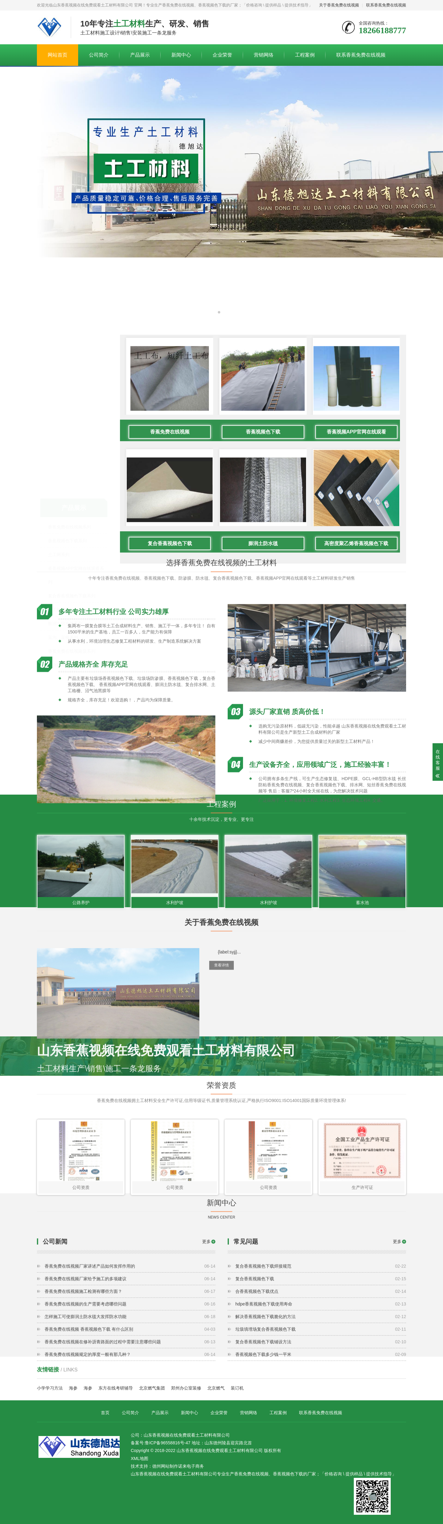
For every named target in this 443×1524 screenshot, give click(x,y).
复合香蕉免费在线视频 (69, 597)
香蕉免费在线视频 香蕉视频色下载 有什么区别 (130, 1394)
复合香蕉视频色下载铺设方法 (320, 1407)
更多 (206, 1306)
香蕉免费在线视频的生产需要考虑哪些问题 (130, 1369)
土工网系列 (59, 487)
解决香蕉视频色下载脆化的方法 (320, 1382)
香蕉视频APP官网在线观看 (356, 554)
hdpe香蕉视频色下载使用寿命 (320, 1369)
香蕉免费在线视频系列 (69, 459)
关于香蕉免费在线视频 (339, 5)
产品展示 (140, 55)
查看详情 (221, 1013)
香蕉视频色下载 (263, 554)
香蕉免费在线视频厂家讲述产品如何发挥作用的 (130, 1331)
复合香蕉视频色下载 (170, 665)
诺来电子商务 (191, 1466)
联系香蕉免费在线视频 (386, 5)
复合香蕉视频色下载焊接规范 (320, 1331)
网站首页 (57, 55)
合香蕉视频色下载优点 (320, 1356)
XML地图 (139, 1458)
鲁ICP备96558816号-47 (167, 1442)
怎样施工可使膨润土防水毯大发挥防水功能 (130, 1382)
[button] (219, 312)
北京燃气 (216, 1388)
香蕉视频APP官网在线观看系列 (76, 507)
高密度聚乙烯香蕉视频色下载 (356, 665)
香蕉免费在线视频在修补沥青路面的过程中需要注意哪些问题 (130, 1407)
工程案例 (305, 55)
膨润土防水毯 (263, 665)
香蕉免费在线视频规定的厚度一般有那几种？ (130, 1420)
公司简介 (99, 55)
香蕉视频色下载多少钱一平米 (320, 1420)
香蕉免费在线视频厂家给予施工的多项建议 (130, 1344)
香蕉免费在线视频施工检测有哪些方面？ (130, 1356)
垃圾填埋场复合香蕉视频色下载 (320, 1394)
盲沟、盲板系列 (63, 569)
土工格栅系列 (61, 542)
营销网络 (263, 55)
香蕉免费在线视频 (170, 554)
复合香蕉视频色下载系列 (71, 528)
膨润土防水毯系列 (65, 555)
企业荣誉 (222, 55)
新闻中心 (181, 55)
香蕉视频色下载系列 (67, 473)
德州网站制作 (165, 1466)
